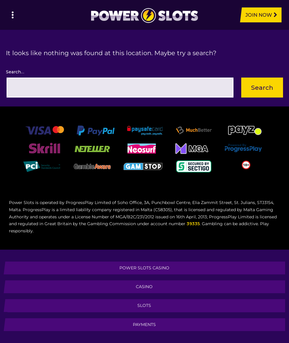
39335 (193, 223)
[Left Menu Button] (12, 14)
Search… (15, 72)
